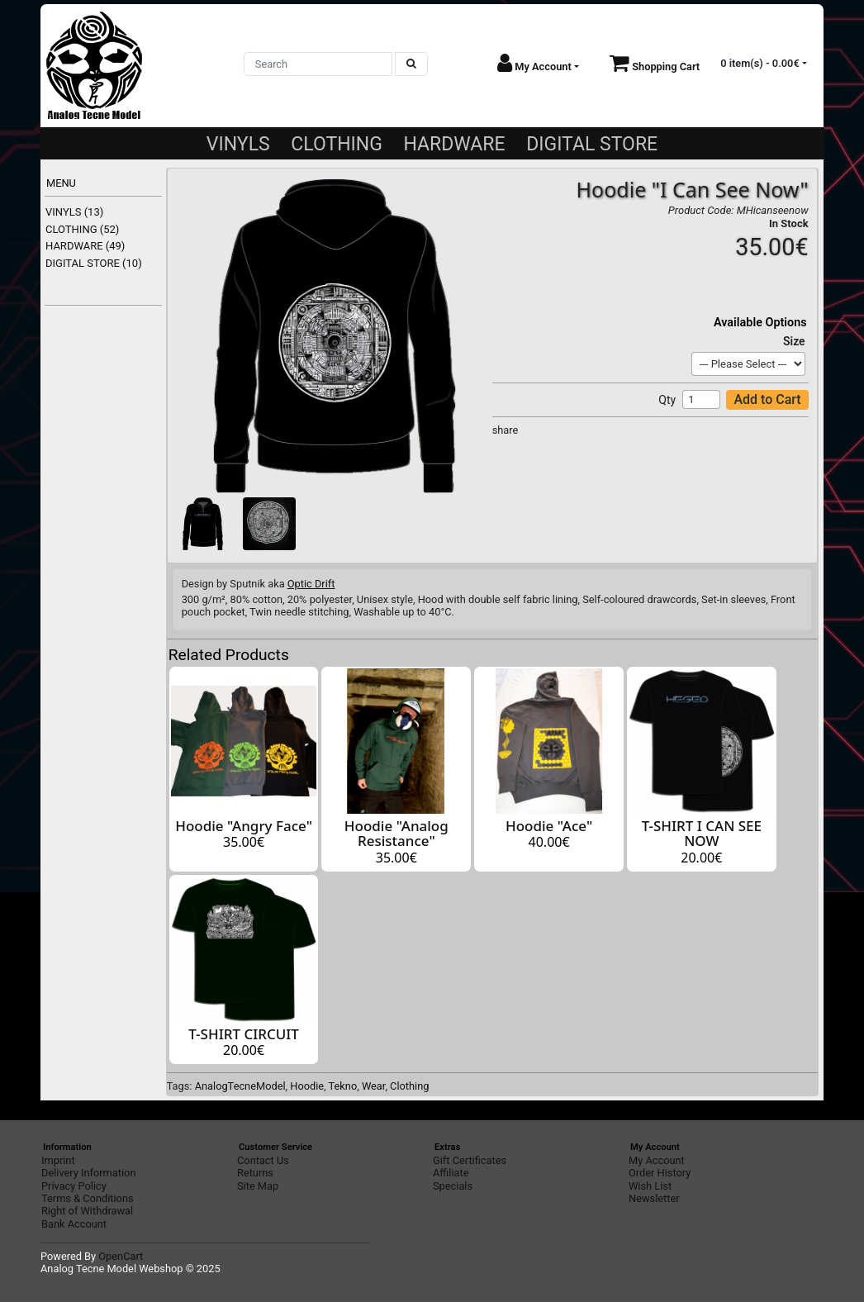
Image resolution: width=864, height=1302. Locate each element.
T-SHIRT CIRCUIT (243, 1033)
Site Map (257, 1186)
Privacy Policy (74, 1186)
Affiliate (450, 1173)
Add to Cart (766, 399)
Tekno (343, 1086)
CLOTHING (336, 144)
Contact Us (263, 1160)
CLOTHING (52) (82, 229)
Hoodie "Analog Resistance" (396, 833)
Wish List (650, 1186)
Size (794, 341)
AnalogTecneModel (240, 1086)
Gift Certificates (469, 1160)
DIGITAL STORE (591, 144)
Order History (660, 1173)
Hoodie (307, 1086)
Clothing (409, 1086)
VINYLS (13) (74, 212)
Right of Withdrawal (87, 1211)
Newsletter (654, 1198)
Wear (373, 1086)
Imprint (58, 1160)
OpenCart (120, 1256)
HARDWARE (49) (85, 246)
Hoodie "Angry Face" (243, 825)
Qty (667, 399)
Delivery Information (88, 1173)
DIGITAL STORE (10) (93, 263)
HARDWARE (454, 144)
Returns (255, 1173)
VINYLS (238, 144)
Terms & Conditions (87, 1198)
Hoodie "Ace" (549, 825)
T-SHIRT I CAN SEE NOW (702, 833)
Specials (452, 1186)
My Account (657, 1160)
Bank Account (74, 1224)
